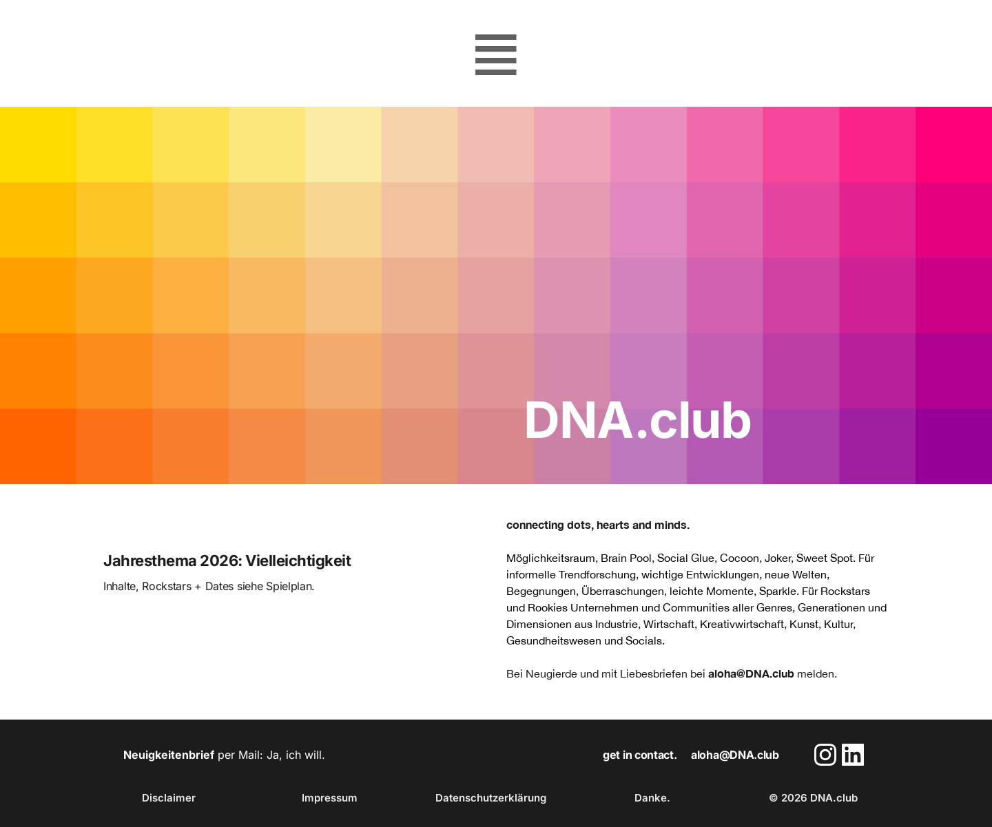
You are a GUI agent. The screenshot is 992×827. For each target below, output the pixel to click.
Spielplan (288, 586)
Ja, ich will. (296, 755)
